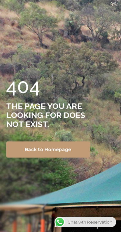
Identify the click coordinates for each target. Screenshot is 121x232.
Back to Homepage (48, 149)
